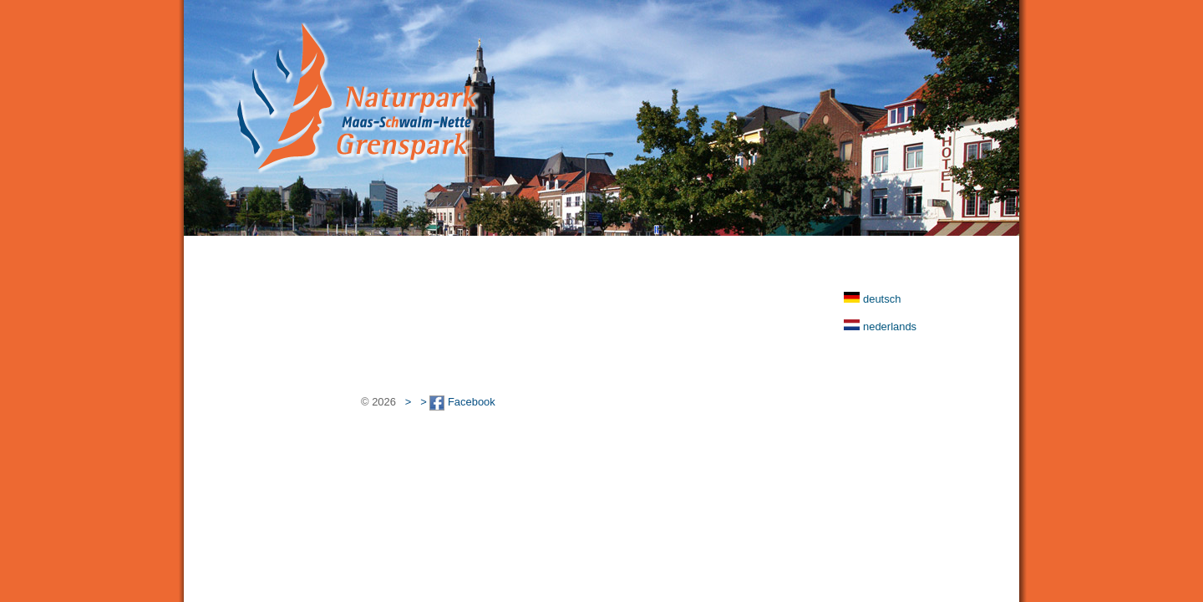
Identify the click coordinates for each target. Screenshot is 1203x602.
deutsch (882, 299)
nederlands (889, 326)
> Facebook (457, 401)
